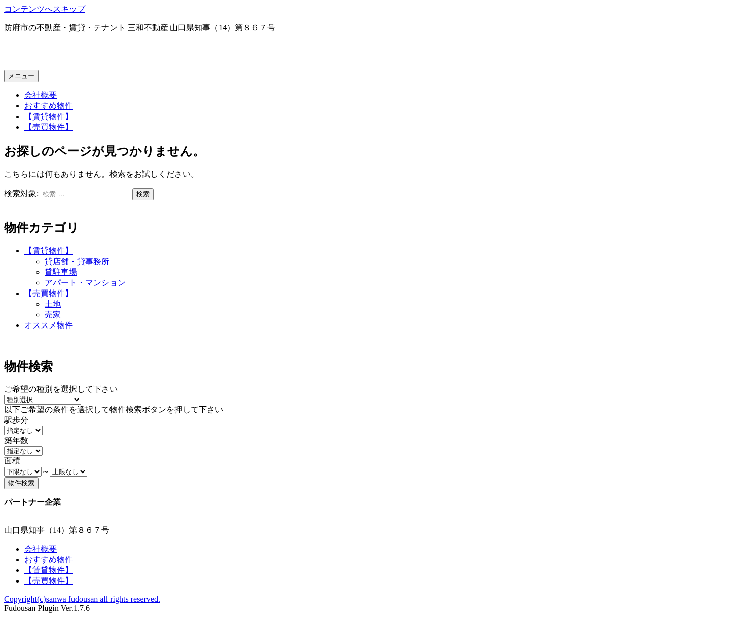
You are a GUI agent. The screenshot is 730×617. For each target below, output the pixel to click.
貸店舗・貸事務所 (77, 261)
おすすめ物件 (48, 105)
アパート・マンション (85, 282)
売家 (53, 314)
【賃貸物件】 (48, 116)
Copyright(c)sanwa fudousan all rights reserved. (82, 599)
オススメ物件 (48, 325)
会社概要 (40, 95)
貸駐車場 (61, 272)
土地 (53, 304)
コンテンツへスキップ (44, 9)
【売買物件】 (48, 127)
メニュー (21, 76)
